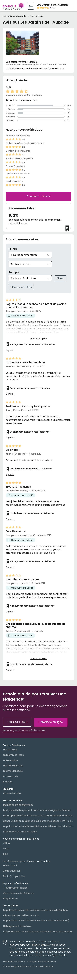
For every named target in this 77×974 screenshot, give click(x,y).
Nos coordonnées (13, 765)
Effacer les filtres (21, 287)
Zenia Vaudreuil (11, 870)
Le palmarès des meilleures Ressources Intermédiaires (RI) (36, 920)
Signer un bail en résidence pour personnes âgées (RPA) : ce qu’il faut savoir (38, 821)
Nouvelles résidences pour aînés (21, 838)
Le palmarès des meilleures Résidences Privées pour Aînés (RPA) (38, 826)
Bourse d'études (12, 793)
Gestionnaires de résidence (18, 893)
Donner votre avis (38, 196)
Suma (6, 848)
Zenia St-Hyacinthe (14, 876)
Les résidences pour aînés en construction (26, 861)
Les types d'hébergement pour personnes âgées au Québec (37, 810)
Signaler (10, 350)
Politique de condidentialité (41, 961)
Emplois (7, 781)
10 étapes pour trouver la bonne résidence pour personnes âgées (38, 931)
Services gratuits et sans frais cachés (24, 730)
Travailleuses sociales (15, 887)
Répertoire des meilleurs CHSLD (21, 915)
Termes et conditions (14, 961)
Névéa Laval (10, 865)
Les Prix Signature (13, 771)
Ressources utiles (12, 800)
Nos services (10, 749)
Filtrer (60, 278)
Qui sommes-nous (13, 755)
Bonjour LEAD (10, 898)
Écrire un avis (10, 776)
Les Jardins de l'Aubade (14, 16)
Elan (5, 854)
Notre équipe (10, 760)
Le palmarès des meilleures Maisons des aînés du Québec (35, 910)
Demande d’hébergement (18, 804)
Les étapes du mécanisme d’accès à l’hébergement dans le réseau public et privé (38, 815)
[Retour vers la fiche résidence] (30, 6)
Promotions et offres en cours (20, 831)
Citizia (6, 843)
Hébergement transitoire (17, 926)
